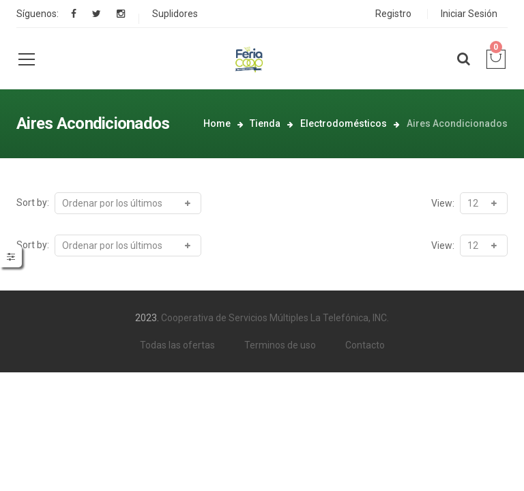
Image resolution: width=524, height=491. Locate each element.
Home (217, 123)
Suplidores (175, 13)
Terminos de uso (280, 345)
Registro (393, 13)
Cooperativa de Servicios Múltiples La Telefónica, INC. (275, 317)
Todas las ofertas (177, 345)
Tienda (265, 123)
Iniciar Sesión (469, 13)
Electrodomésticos (343, 123)
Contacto (365, 345)
